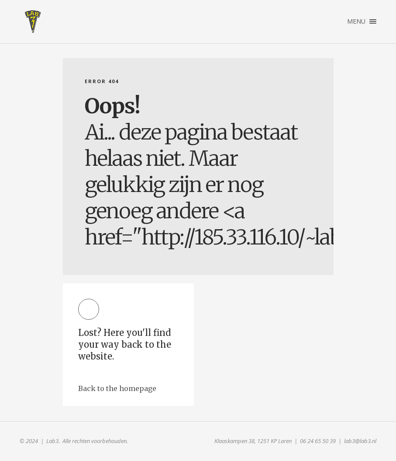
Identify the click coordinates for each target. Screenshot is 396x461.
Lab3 (33, 21)
